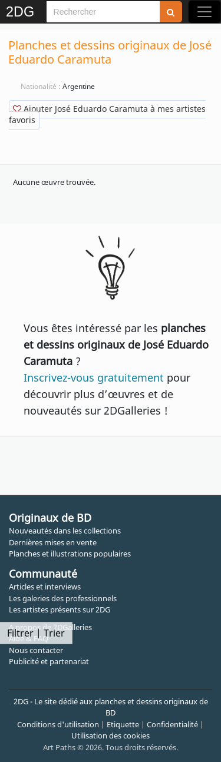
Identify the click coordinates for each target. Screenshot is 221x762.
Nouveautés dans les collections (65, 530)
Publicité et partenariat (49, 661)
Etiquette (123, 724)
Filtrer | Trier (36, 633)
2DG (20, 11)
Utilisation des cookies (110, 735)
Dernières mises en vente (53, 542)
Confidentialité (172, 724)
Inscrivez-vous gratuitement (94, 377)
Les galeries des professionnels (63, 598)
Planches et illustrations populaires (70, 553)
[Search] (103, 11)
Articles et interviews (45, 586)
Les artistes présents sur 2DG (59, 609)
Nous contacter (36, 650)
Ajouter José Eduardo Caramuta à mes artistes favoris (107, 114)
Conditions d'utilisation (58, 724)
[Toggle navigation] (204, 12)
